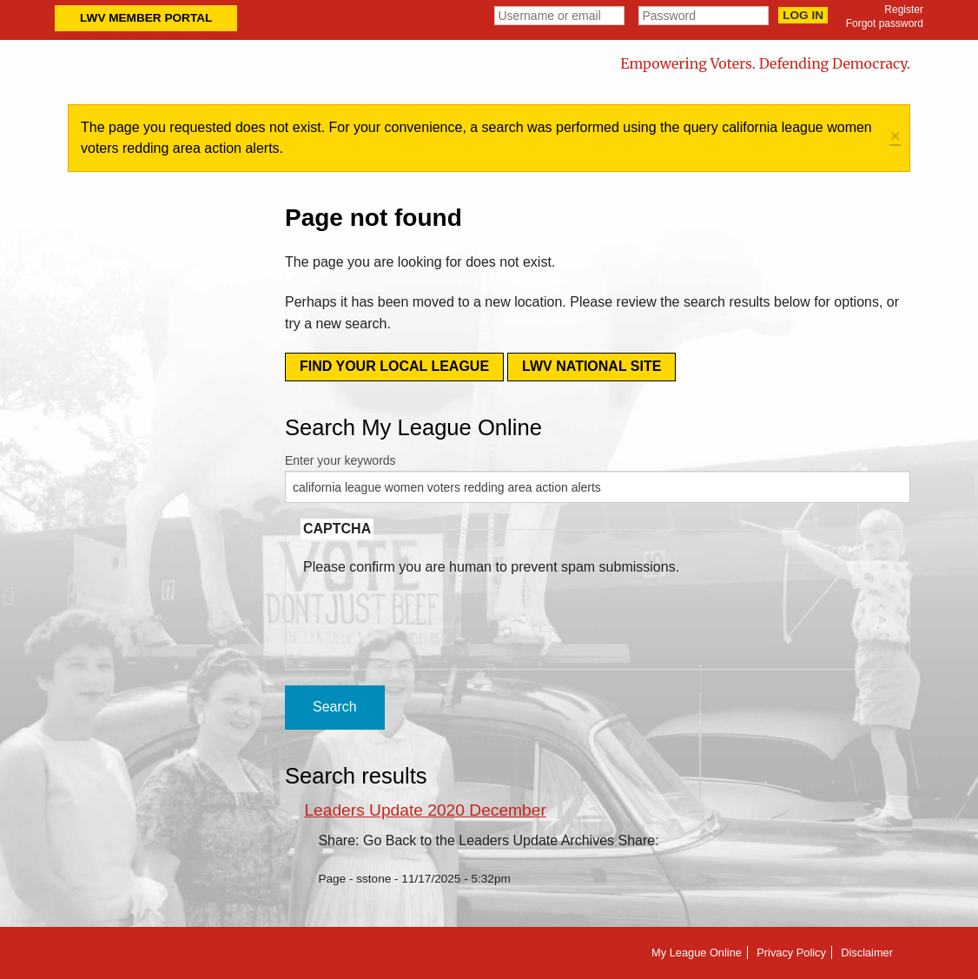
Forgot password (884, 23)
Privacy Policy (791, 952)
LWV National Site (591, 366)
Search (335, 706)
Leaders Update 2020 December (424, 810)
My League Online (696, 952)
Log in (803, 15)
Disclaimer (867, 952)
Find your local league (394, 366)
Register (903, 9)
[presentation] (435, 611)
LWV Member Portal (146, 17)
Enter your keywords (340, 460)
